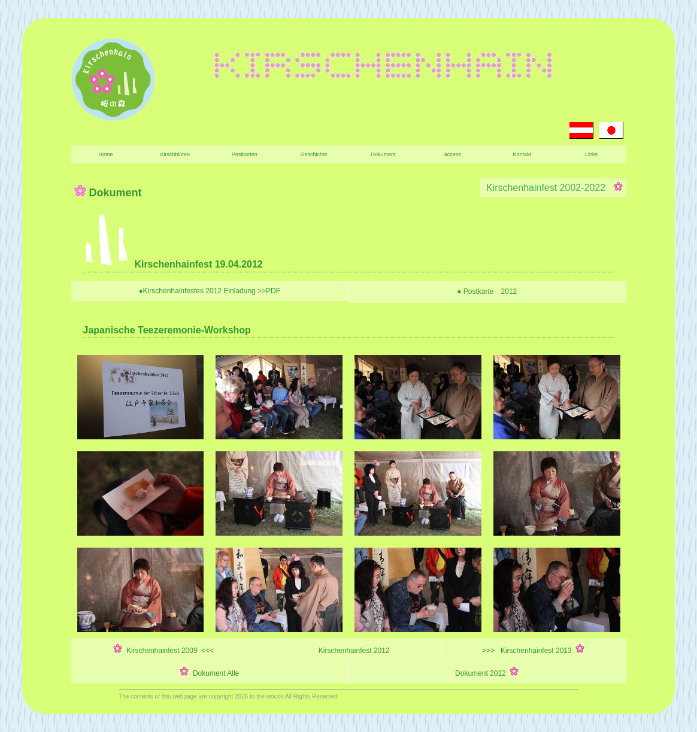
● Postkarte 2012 (487, 291)
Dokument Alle (209, 672)
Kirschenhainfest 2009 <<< (163, 649)
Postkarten (244, 154)
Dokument (383, 154)
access (452, 154)
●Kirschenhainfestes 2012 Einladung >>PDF (209, 291)
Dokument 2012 (487, 672)
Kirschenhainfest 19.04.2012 (173, 264)
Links (591, 154)
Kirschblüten (175, 154)
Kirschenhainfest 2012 (348, 649)
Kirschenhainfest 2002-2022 (552, 187)
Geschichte (314, 154)
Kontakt (522, 154)
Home (105, 154)
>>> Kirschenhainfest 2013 (533, 649)
